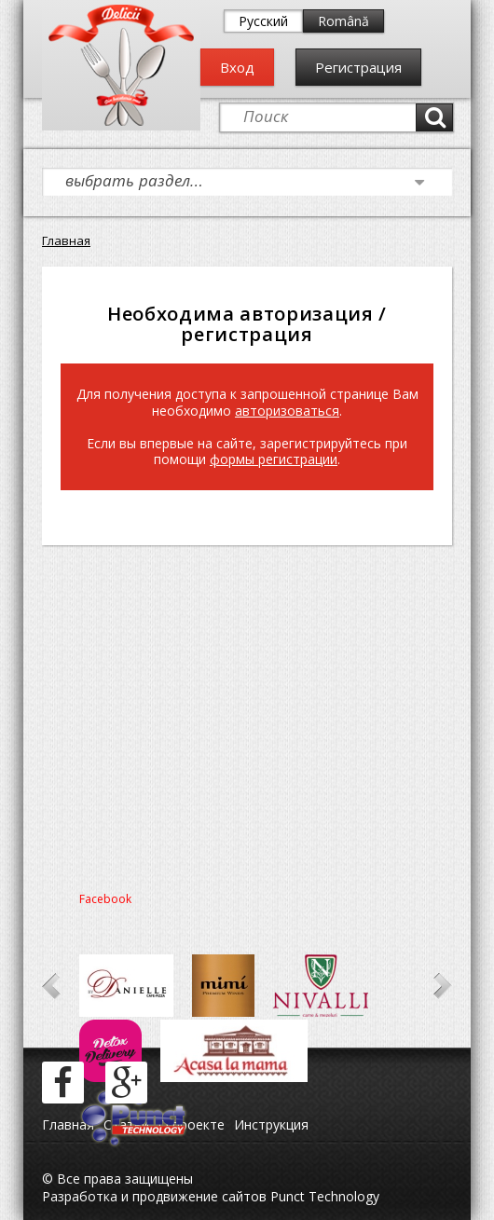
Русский (263, 21)
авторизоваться (287, 410)
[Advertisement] (247, 713)
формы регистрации (273, 459)
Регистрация (358, 67)
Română (343, 21)
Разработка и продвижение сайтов (154, 1196)
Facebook (105, 899)
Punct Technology (323, 1196)
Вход (237, 67)
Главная (66, 240)
